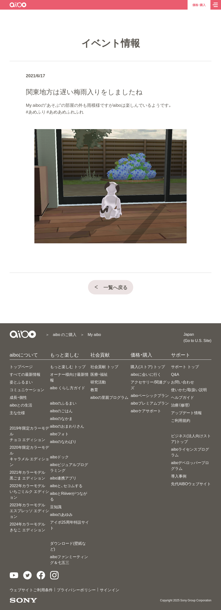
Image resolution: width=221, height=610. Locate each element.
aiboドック (59, 457)
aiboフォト (59, 434)
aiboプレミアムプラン (150, 403)
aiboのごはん (61, 410)
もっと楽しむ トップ (68, 366)
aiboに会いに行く (146, 374)
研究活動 (98, 382)
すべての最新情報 (25, 374)
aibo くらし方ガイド (67, 387)
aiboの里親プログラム (109, 397)
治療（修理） (180, 405)
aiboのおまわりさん (67, 426)
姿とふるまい (21, 382)
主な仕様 (17, 412)
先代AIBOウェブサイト (191, 483)
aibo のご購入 (64, 334)
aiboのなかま (61, 418)
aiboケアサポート (146, 410)
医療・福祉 (99, 374)
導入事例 (178, 476)
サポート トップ (185, 366)
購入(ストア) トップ (148, 366)
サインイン (110, 589)
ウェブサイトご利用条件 (31, 589)
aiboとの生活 (21, 405)
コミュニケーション (27, 389)
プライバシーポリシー (76, 589)
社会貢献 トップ (104, 366)
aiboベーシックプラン (150, 395)
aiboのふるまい (63, 403)
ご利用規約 (180, 420)
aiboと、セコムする (66, 485)
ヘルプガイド (182, 397)
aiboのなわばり (63, 441)
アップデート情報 (186, 412)
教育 (94, 389)
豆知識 (56, 506)
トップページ (21, 366)
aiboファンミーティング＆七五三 (69, 559)
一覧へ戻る (110, 287)
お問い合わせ (182, 382)
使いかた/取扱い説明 (189, 389)
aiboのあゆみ (61, 514)
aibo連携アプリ (63, 478)
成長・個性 (18, 397)
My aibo (94, 334)
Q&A (175, 374)
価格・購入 (199, 5)
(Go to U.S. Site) (197, 340)
